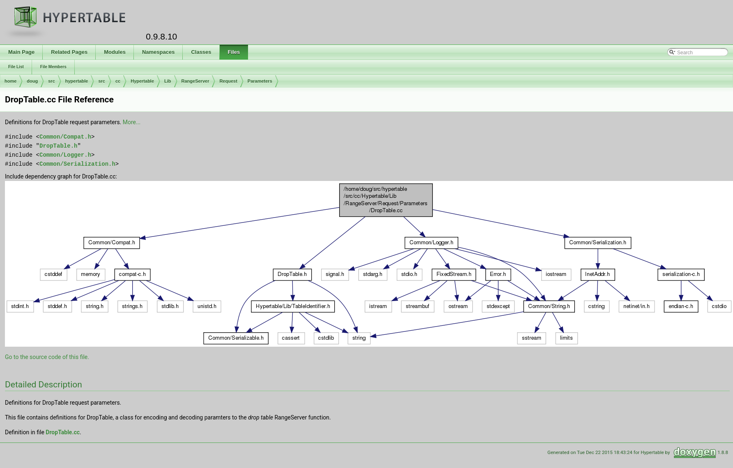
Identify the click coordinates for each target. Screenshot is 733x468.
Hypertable (142, 81)
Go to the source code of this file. (47, 357)
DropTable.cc (63, 432)
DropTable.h (58, 146)
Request (228, 81)
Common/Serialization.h (77, 164)
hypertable (76, 81)
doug (32, 81)
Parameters (260, 81)
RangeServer (195, 81)
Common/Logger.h (65, 155)
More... (131, 122)
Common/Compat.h (65, 137)
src (51, 81)
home (10, 81)
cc (117, 81)
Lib (167, 81)
